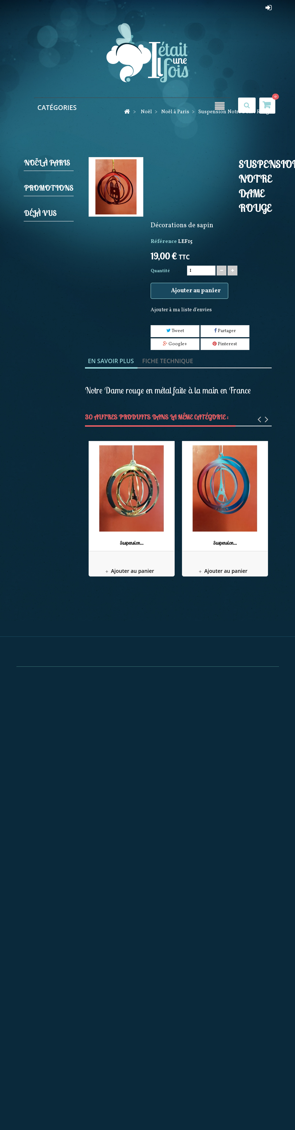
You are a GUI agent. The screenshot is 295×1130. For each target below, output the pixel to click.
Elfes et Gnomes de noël (46, 282)
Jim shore (50, 326)
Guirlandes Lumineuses (49, 310)
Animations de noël (50, 432)
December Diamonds (47, 688)
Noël (40, 182)
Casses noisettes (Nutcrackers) (49, 249)
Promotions (48, 780)
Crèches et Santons (48, 199)
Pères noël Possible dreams (48, 604)
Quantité (160, 271)
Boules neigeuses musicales (45, 460)
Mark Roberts (42, 577)
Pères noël (50, 338)
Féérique (44, 760)
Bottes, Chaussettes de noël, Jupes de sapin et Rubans (49, 393)
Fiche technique (167, 361)
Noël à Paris (52, 559)
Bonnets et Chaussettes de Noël (48, 737)
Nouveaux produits (87, 1108)
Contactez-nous (221, 1108)
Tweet (175, 331)
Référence (164, 241)
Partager (225, 331)
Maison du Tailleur (48, 833)
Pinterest (225, 344)
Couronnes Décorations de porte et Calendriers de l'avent (50, 504)
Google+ (175, 344)
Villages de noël (49, 543)
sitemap (255, 1108)
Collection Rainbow (48, 632)
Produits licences (46, 355)
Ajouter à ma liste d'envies (181, 310)
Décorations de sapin (50, 221)
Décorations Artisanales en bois (50, 660)
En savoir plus (111, 361)
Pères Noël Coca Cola (48, 710)
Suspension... (131, 543)
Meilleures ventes (137, 1108)
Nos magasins (180, 1108)
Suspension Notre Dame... (47, 946)
